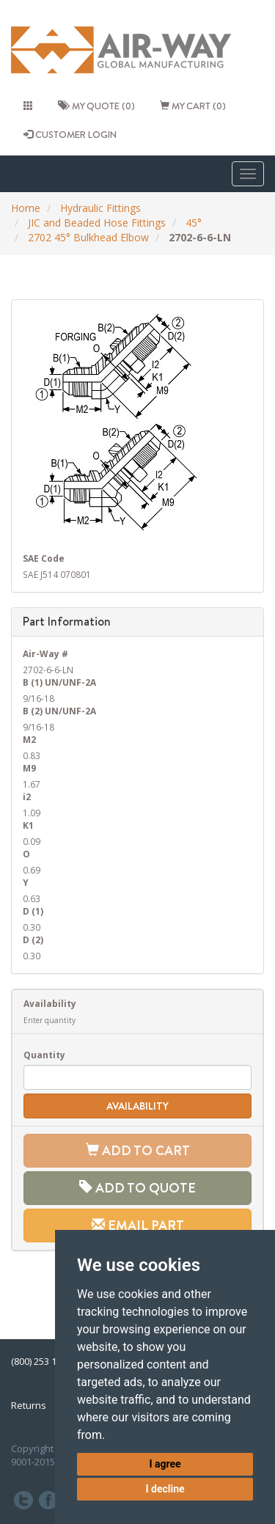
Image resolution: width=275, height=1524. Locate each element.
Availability (49, 1003)
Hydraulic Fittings (100, 208)
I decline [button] (164, 1489)
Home (25, 208)
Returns (28, 1405)
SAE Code (44, 558)
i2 (27, 796)
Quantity (44, 1054)
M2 (29, 739)
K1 (28, 825)
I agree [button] (164, 1464)
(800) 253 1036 (41, 1361)
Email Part (138, 1225)
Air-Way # (45, 653)
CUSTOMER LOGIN (70, 134)
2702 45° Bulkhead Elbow (88, 237)
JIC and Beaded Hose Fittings (97, 223)
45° (194, 223)
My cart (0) (193, 105)
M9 (29, 768)
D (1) (33, 911)
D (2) (33, 939)
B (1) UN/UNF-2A (59, 682)
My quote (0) (96, 105)
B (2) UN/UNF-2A (59, 711)
